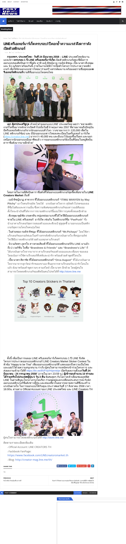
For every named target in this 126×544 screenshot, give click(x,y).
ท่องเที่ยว (40, 21)
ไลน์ (9, 38)
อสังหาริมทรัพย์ (92, 325)
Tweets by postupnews (95, 205)
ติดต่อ (89, 350)
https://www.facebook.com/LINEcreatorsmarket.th (38, 492)
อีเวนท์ (31, 21)
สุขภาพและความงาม (94, 340)
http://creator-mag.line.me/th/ (33, 496)
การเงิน (89, 335)
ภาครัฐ (58, 21)
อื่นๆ (88, 348)
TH (20, 38)
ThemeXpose (12, 541)
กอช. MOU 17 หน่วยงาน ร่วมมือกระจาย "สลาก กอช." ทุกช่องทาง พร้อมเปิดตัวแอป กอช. (111, 223)
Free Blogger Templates (26, 541)
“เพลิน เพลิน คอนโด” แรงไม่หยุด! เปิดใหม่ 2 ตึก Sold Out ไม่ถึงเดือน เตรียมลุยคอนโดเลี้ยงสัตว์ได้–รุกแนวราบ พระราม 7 (111, 216)
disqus (70, 530)
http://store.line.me (44, 299)
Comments (116, 356)
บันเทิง (48, 21)
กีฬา (88, 338)
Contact (16, 1)
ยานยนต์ (90, 327)
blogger (63, 530)
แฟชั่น (89, 343)
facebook (78, 530)
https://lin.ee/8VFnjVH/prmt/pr (20, 401)
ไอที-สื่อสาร (21, 21)
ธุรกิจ (10, 21)
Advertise (24, 1)
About (10, 1)
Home (4, 1)
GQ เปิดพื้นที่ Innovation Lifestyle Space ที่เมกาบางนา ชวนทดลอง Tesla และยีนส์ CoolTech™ (111, 233)
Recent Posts (97, 356)
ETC (89, 366)
